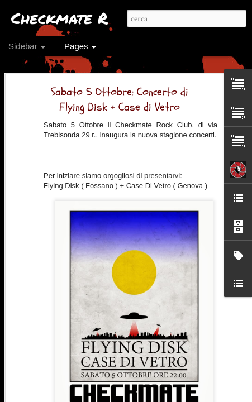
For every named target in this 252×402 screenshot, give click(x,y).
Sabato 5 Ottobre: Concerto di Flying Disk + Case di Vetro (119, 79)
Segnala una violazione (212, 394)
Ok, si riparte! (46, 369)
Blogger (166, 394)
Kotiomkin (182, 371)
